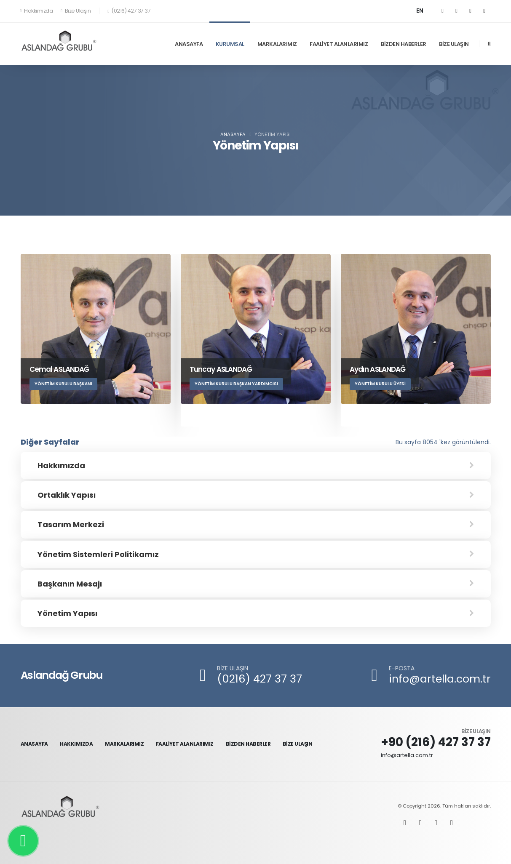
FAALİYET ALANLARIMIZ (339, 44)
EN (419, 11)
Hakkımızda (37, 10)
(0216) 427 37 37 (259, 679)
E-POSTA (402, 668)
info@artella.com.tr (440, 679)
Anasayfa (233, 134)
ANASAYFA (189, 44)
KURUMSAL (230, 44)
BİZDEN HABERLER (403, 44)
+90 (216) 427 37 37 (436, 742)
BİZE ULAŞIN (454, 44)
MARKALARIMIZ (277, 44)
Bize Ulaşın (76, 10)
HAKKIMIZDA (76, 743)
